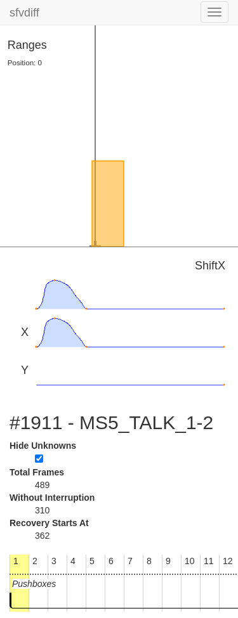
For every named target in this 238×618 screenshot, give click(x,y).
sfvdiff (24, 12)
